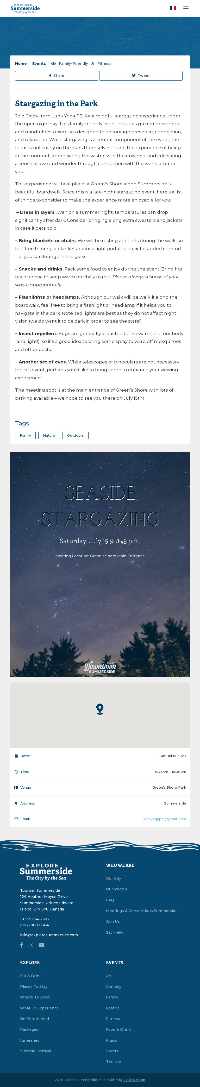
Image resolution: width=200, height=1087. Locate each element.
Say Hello (114, 932)
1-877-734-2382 (34, 919)
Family (112, 997)
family (25, 435)
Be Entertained (34, 1018)
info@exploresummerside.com (49, 935)
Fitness (101, 63)
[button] (173, 8)
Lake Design (134, 1080)
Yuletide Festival (35, 1051)
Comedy (113, 986)
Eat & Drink (31, 975)
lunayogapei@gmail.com (164, 819)
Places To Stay (33, 986)
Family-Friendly (69, 63)
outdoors (75, 435)
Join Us (113, 921)
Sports (112, 1051)
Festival (113, 1008)
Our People (117, 889)
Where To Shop (35, 997)
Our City (113, 878)
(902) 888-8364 (34, 925)
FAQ (110, 900)
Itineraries (29, 1040)
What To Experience (39, 1008)
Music (111, 1040)
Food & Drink (118, 1029)
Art (109, 975)
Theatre (113, 1061)
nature (49, 435)
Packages (29, 1029)
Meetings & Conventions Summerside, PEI (143, 910)
